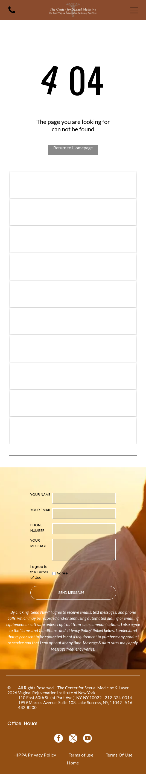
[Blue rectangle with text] (73, 403)
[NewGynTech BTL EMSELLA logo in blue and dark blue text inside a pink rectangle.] (73, 430)
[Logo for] (73, 184)
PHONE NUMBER (37, 528)
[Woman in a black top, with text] (73, 376)
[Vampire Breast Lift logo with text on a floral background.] (73, 239)
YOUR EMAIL (40, 509)
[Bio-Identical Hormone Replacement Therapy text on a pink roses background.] (73, 266)
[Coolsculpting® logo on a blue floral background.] (73, 294)
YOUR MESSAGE (38, 543)
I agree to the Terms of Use (39, 572)
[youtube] (87, 739)
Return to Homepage (73, 147)
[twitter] (73, 739)
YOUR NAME (40, 494)
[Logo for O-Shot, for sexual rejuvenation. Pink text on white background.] (73, 348)
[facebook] (58, 739)
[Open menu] (134, 10)
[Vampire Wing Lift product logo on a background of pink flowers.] (73, 212)
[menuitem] (34, 754)
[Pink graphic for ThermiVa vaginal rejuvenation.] (73, 321)
